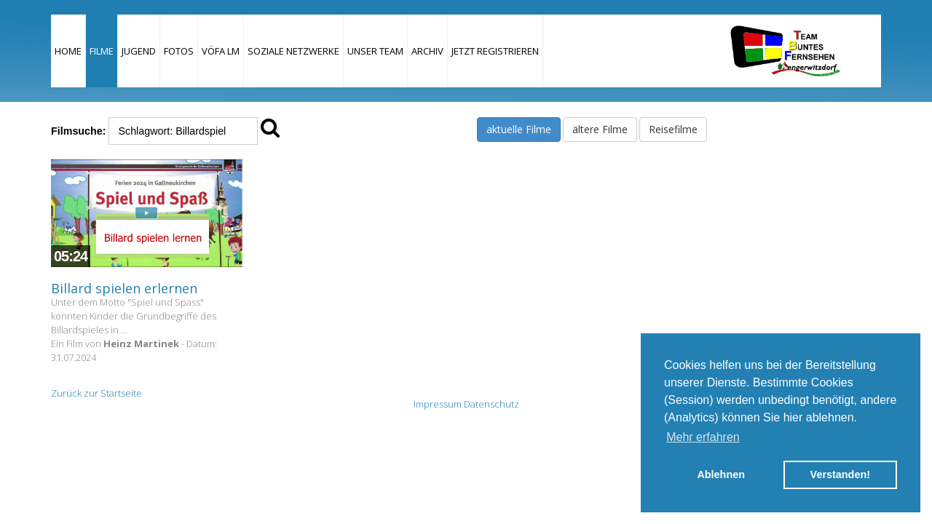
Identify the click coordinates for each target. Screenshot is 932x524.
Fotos (179, 50)
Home (68, 50)
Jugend (139, 50)
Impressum (438, 403)
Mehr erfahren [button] (703, 437)
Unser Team (375, 50)
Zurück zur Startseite (96, 393)
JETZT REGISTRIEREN (495, 50)
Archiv (427, 50)
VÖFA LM (221, 50)
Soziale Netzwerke (293, 50)
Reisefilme (673, 129)
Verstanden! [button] (840, 474)
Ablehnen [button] (721, 474)
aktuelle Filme (518, 129)
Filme (102, 50)
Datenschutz (491, 403)
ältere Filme (600, 129)
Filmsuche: (78, 131)
